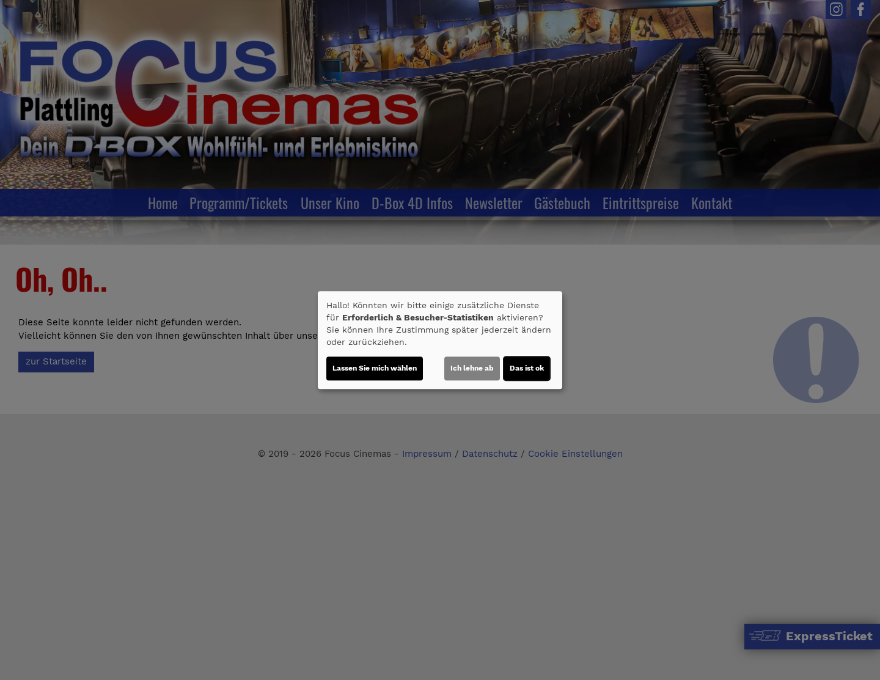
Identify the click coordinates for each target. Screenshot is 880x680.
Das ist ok (527, 368)
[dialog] (440, 340)
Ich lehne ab (472, 368)
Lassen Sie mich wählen (374, 368)
